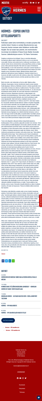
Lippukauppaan (21, 372)
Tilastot (3, 254)
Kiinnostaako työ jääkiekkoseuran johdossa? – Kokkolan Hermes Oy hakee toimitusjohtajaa (18, 288)
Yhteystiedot (22, 388)
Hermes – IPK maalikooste (9, 305)
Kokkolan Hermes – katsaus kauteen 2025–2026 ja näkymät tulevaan (19, 297)
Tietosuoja (22, 392)
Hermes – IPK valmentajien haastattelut (13, 312)
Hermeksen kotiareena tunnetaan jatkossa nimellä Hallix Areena (19, 278)
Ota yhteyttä (22, 385)
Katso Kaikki (8, 320)
